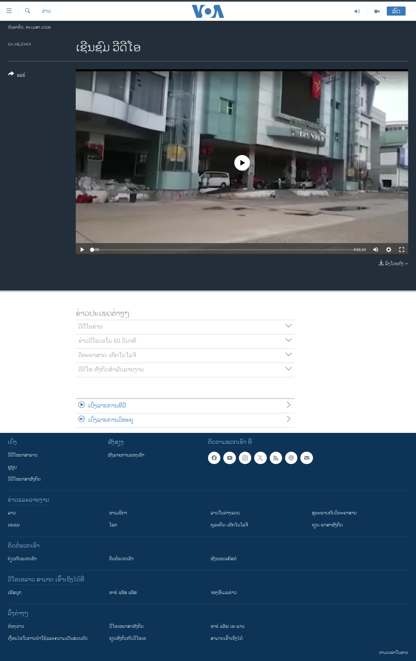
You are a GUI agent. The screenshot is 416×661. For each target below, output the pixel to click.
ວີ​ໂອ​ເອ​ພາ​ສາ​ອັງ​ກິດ (126, 626)
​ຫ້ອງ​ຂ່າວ (16, 626)
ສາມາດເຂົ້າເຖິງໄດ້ (227, 638)
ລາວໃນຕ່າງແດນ (225, 513)
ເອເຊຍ (14, 525)
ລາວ (12, 513)
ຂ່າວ (46, 11)
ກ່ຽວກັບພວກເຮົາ (22, 558)
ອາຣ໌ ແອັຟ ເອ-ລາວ (228, 626)
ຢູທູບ (12, 467)
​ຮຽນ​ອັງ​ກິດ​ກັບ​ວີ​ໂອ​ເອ (127, 638)
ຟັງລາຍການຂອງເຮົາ (126, 455)
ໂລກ (113, 525)
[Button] (16, 75)
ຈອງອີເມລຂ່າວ (224, 592)
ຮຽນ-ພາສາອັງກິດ (327, 525)
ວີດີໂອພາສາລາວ (23, 455)
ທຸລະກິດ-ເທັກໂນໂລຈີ (229, 525)
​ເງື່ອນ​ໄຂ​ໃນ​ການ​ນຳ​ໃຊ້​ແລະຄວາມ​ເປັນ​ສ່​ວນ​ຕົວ (48, 638)
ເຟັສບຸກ (14, 592)
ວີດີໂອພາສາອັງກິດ (24, 479)
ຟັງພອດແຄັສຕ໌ (224, 558)
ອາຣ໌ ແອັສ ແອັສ (123, 592)
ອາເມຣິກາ (118, 513)
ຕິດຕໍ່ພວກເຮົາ (121, 558)
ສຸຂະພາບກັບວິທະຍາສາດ (334, 513)
